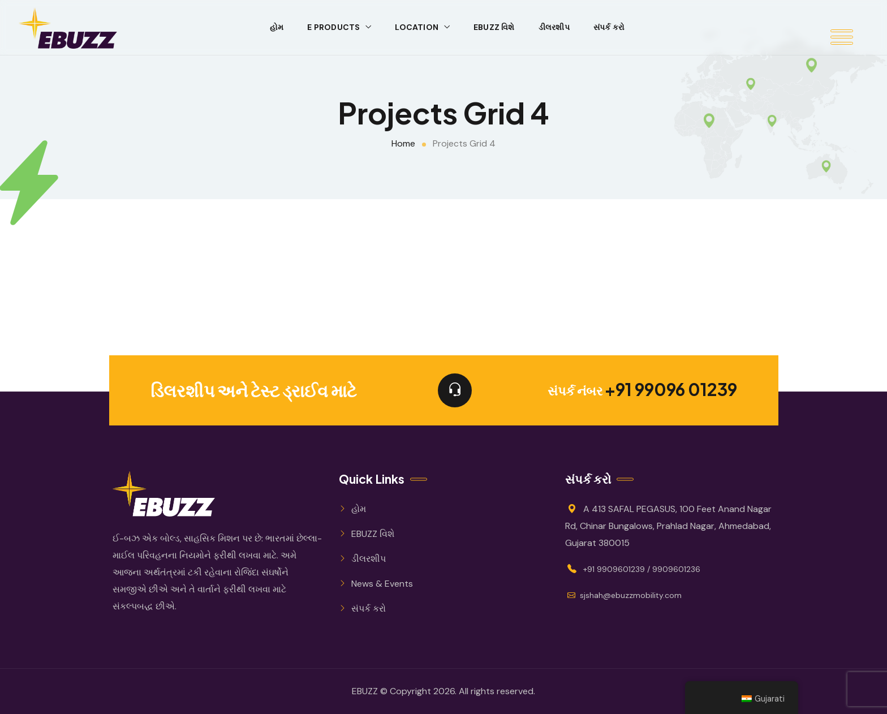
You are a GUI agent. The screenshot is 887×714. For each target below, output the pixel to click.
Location (416, 27)
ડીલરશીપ (554, 27)
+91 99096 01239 (671, 390)
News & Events (382, 584)
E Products (333, 27)
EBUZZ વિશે (494, 27)
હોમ (276, 27)
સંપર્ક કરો (609, 27)
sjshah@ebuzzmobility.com (624, 595)
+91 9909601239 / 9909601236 (641, 569)
